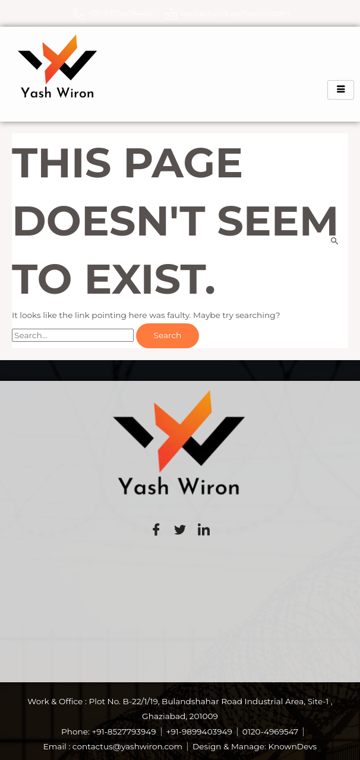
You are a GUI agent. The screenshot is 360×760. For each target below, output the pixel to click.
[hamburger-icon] (340, 90)
